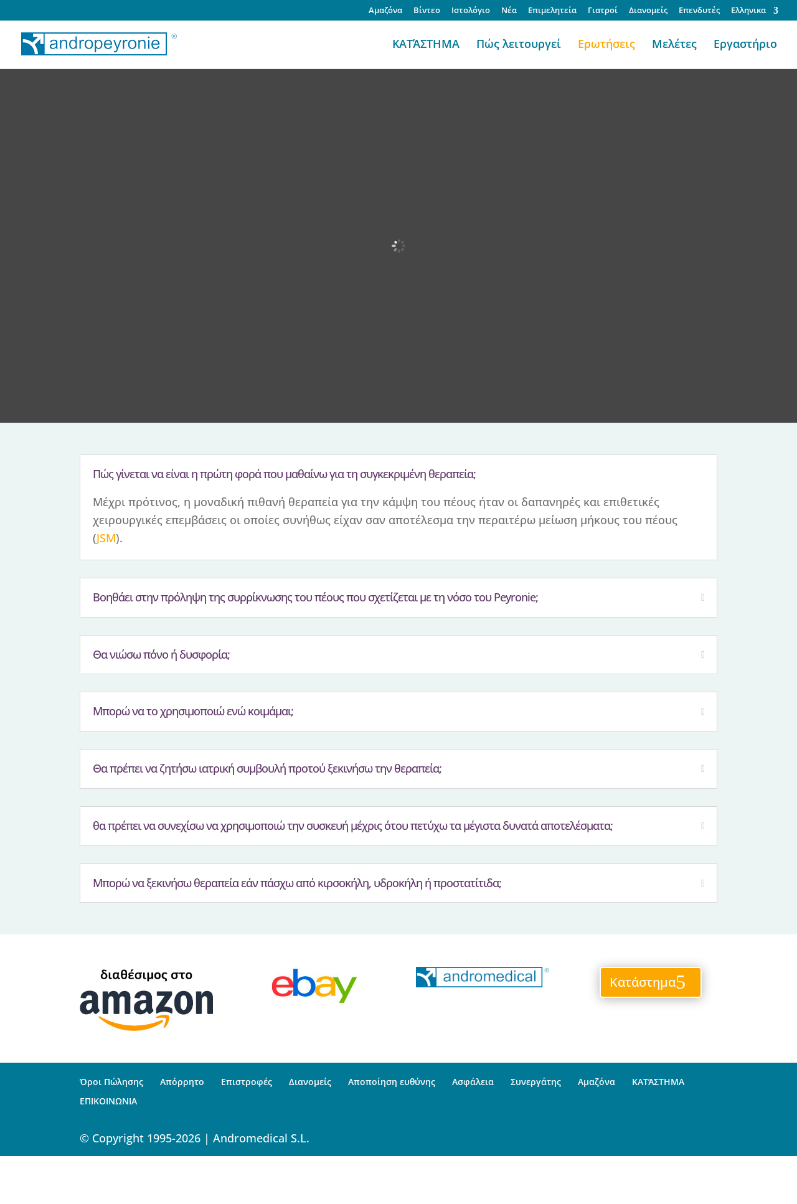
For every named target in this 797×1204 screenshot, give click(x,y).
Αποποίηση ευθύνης (391, 1082)
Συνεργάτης (536, 1082)
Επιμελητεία (552, 11)
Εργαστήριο (745, 45)
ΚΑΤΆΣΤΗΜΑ (426, 45)
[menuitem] (754, 13)
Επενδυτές (699, 11)
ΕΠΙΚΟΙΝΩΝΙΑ (108, 1101)
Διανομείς (648, 11)
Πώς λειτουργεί (518, 45)
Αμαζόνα (385, 11)
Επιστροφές (246, 1082)
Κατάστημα (643, 982)
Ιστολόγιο (470, 11)
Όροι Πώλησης (111, 1082)
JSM (106, 537)
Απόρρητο (182, 1082)
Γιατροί (603, 11)
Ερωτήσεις (606, 45)
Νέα (509, 11)
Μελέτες (674, 45)
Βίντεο (426, 11)
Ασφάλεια (473, 1082)
